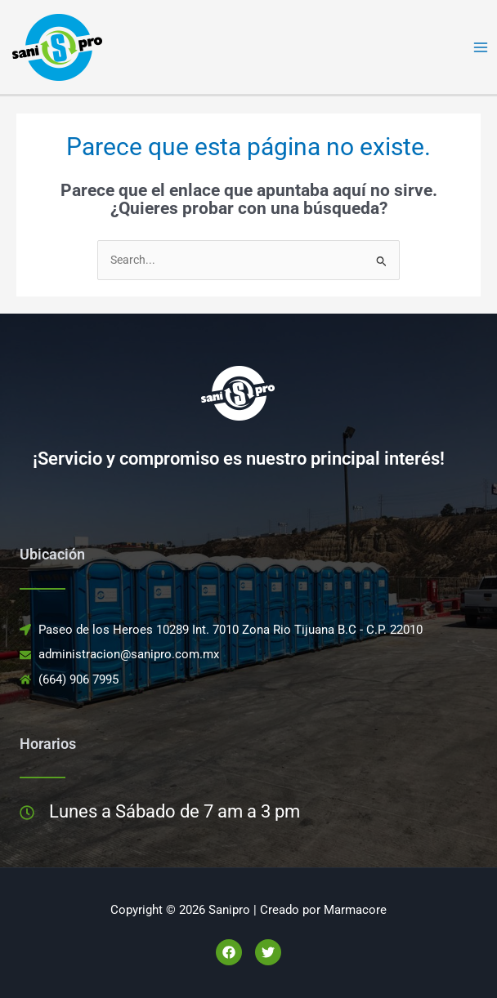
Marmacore (355, 909)
